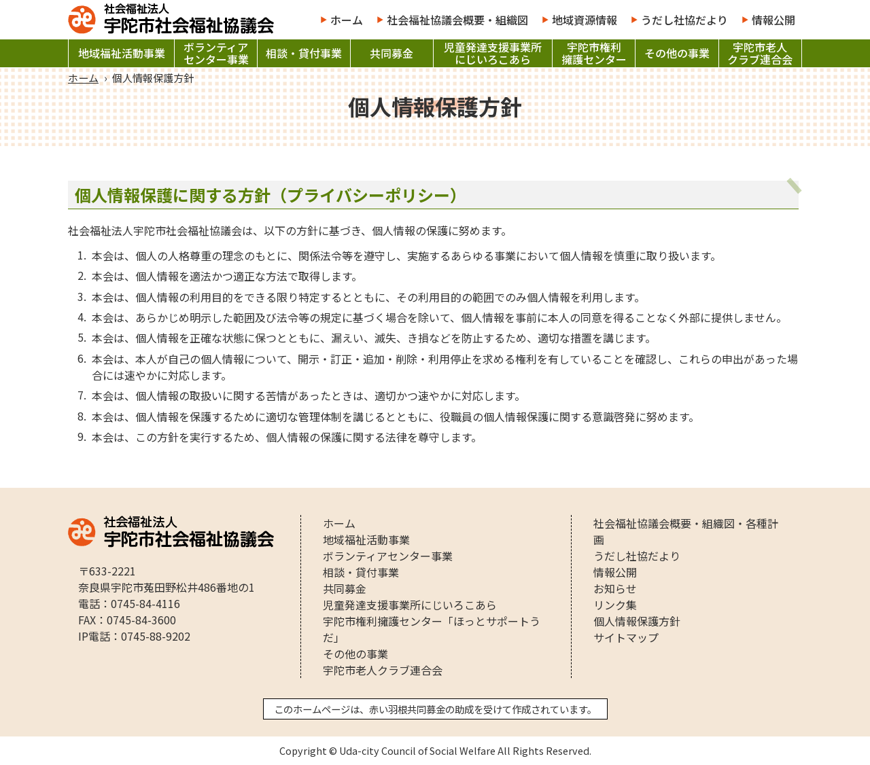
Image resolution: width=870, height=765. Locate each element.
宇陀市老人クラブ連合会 (760, 53)
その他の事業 (677, 53)
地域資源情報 (584, 20)
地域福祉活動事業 (121, 53)
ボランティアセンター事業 (216, 53)
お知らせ (615, 588)
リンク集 (615, 605)
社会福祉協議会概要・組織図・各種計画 (685, 531)
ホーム (346, 20)
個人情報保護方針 (636, 621)
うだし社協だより (684, 20)
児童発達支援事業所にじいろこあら (493, 53)
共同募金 (391, 53)
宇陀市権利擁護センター (594, 53)
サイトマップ (626, 637)
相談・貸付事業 (304, 53)
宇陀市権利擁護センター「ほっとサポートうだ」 (431, 629)
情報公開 (773, 20)
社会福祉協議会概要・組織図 (457, 20)
